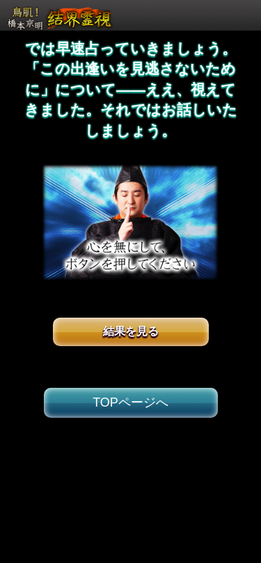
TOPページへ (130, 402)
